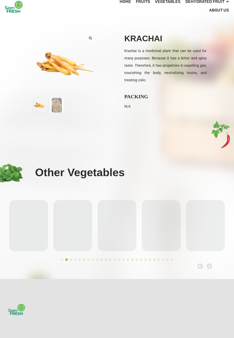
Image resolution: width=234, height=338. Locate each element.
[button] (90, 38)
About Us (219, 10)
